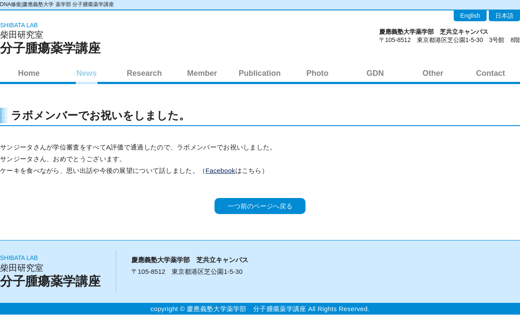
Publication (260, 72)
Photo (317, 72)
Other (432, 72)
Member (202, 72)
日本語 (504, 15)
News (86, 72)
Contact (490, 72)
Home (29, 72)
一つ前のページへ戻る (260, 206)
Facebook (220, 171)
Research (144, 72)
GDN (375, 72)
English (470, 15)
